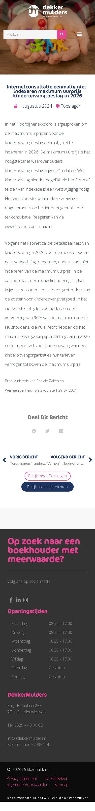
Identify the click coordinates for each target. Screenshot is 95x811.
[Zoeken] (61, 34)
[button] (79, 34)
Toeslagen (71, 106)
